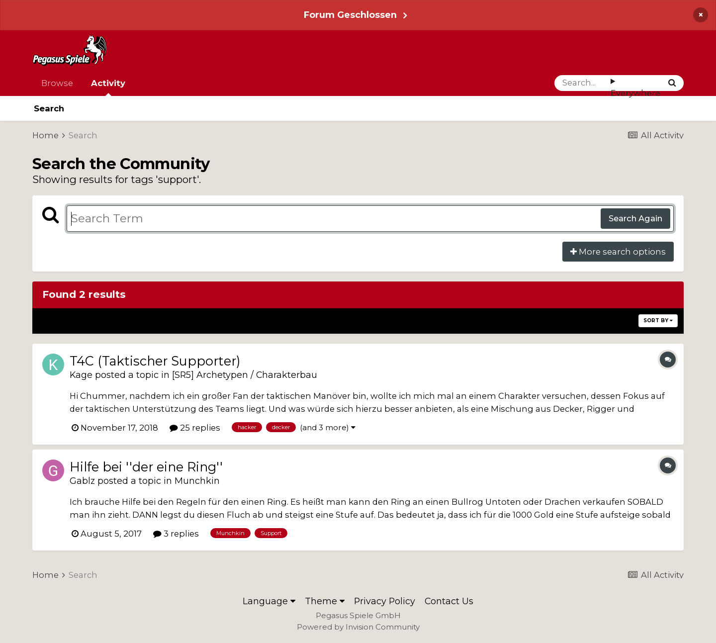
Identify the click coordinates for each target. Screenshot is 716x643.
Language (269, 601)
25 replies (195, 428)
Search (49, 108)
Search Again (635, 218)
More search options (618, 252)
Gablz (82, 480)
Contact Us (449, 601)
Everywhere (635, 93)
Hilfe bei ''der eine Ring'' (146, 466)
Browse (57, 83)
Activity (108, 87)
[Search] (582, 83)
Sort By (658, 320)
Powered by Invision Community (358, 627)
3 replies (176, 534)
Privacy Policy (384, 601)
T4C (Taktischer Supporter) (155, 360)
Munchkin (197, 480)
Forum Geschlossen (350, 14)
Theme (325, 601)
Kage (81, 374)
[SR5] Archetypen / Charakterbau (244, 374)
